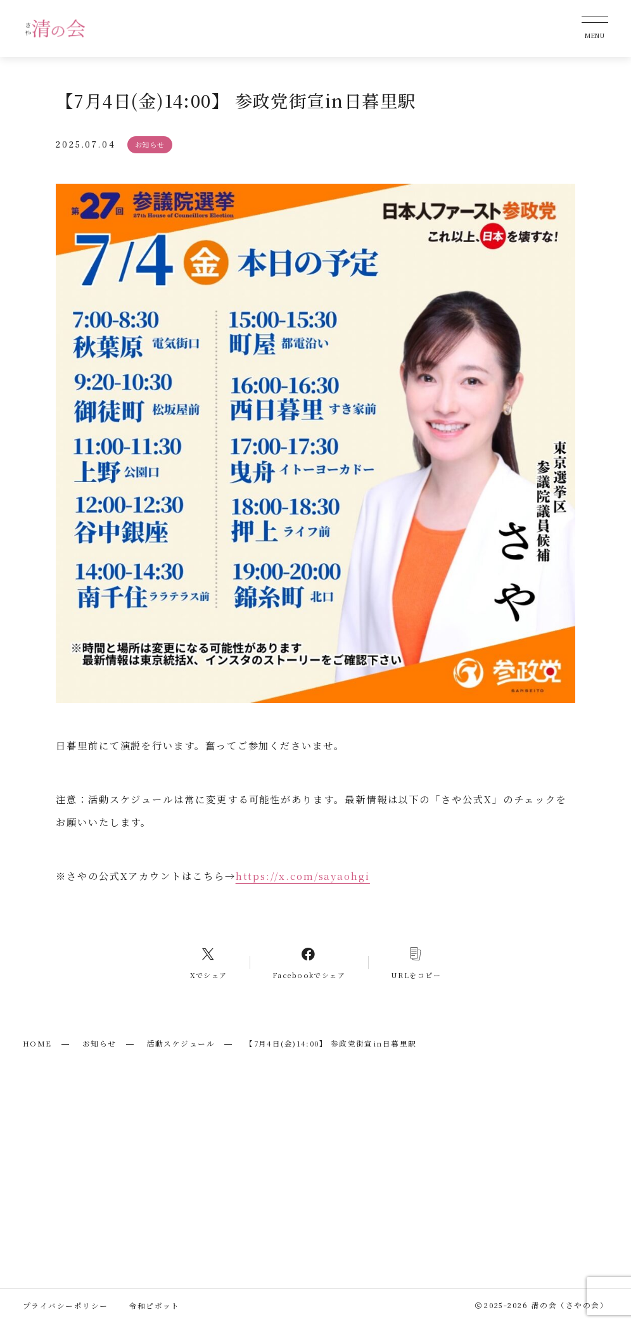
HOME (37, 1043)
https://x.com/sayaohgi (303, 875)
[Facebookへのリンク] (308, 962)
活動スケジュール (181, 1043)
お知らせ (99, 1043)
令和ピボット (154, 1306)
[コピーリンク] (415, 962)
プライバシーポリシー (65, 1306)
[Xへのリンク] (208, 962)
